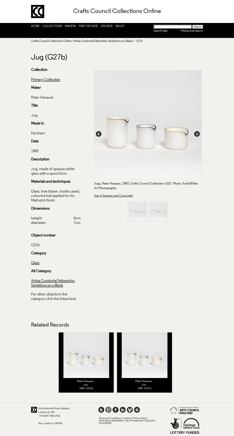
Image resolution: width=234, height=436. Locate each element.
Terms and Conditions (110, 418)
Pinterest (108, 410)
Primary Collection (45, 80)
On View (107, 26)
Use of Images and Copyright (113, 195)
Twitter (101, 410)
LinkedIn (123, 410)
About (120, 26)
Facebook (115, 410)
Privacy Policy (140, 418)
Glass (35, 263)
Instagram (137, 410)
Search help (160, 31)
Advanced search (192, 31)
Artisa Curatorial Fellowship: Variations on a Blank (103, 41)
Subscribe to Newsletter (111, 421)
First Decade (88, 26)
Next (197, 134)
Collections (52, 26)
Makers (70, 26)
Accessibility (105, 423)
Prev (99, 134)
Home (35, 26)
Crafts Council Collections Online (51, 41)
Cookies (126, 418)
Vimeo (130, 410)
